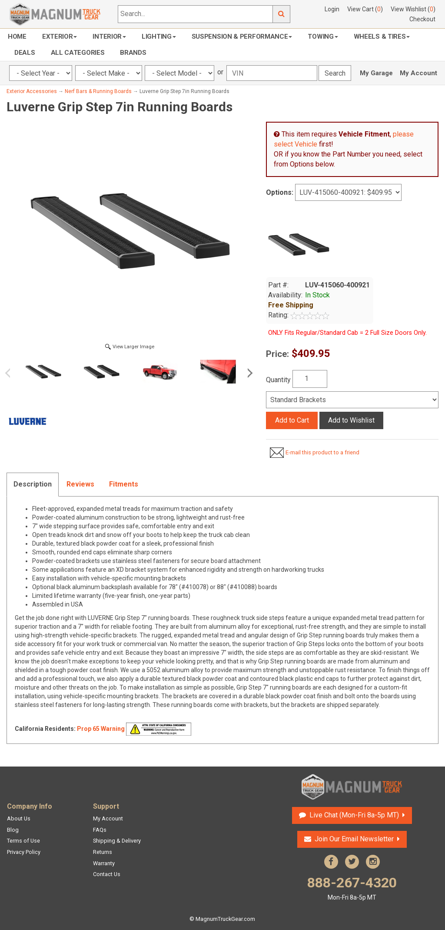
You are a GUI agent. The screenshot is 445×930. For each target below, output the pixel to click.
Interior (109, 36)
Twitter (352, 862)
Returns (102, 852)
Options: (279, 192)
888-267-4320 (352, 888)
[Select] (352, 399)
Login (332, 9)
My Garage (376, 73)
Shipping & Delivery (117, 840)
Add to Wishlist (351, 420)
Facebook (331, 862)
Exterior (59, 36)
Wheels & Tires (382, 36)
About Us (18, 818)
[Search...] (195, 14)
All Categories (78, 53)
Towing (323, 36)
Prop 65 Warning (101, 728)
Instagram (373, 862)
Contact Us (106, 874)
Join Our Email (354, 839)
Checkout (422, 19)
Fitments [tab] (123, 484)
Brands (133, 53)
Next (248, 373)
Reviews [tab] (80, 484)
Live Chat (354, 815)
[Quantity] (309, 379)
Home (17, 36)
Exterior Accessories (32, 91)
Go (281, 14)
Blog (13, 830)
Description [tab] (32, 484)
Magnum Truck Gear (352, 786)
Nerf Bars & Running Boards (98, 91)
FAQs (99, 830)
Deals (24, 53)
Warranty (104, 863)
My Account (418, 73)
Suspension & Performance (242, 36)
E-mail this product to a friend (322, 452)
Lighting (159, 36)
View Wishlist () (413, 9)
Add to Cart (292, 420)
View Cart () (365, 9)
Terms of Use (23, 840)
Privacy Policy (23, 852)
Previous (11, 373)
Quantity (278, 380)
